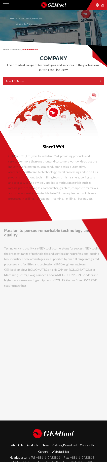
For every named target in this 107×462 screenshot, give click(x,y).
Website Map (60, 451)
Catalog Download (64, 445)
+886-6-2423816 (48, 457)
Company (16, 49)
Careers (43, 451)
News (45, 445)
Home (6, 49)
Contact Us (87, 445)
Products (32, 445)
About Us (17, 445)
